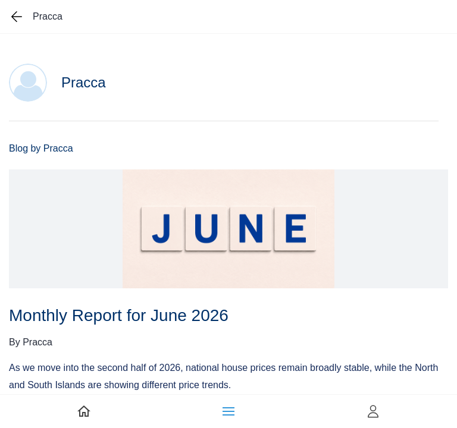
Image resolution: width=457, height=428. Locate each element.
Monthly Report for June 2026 (118, 315)
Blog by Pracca (41, 148)
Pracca (37, 342)
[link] (84, 411)
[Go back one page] (17, 17)
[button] (228, 411)
